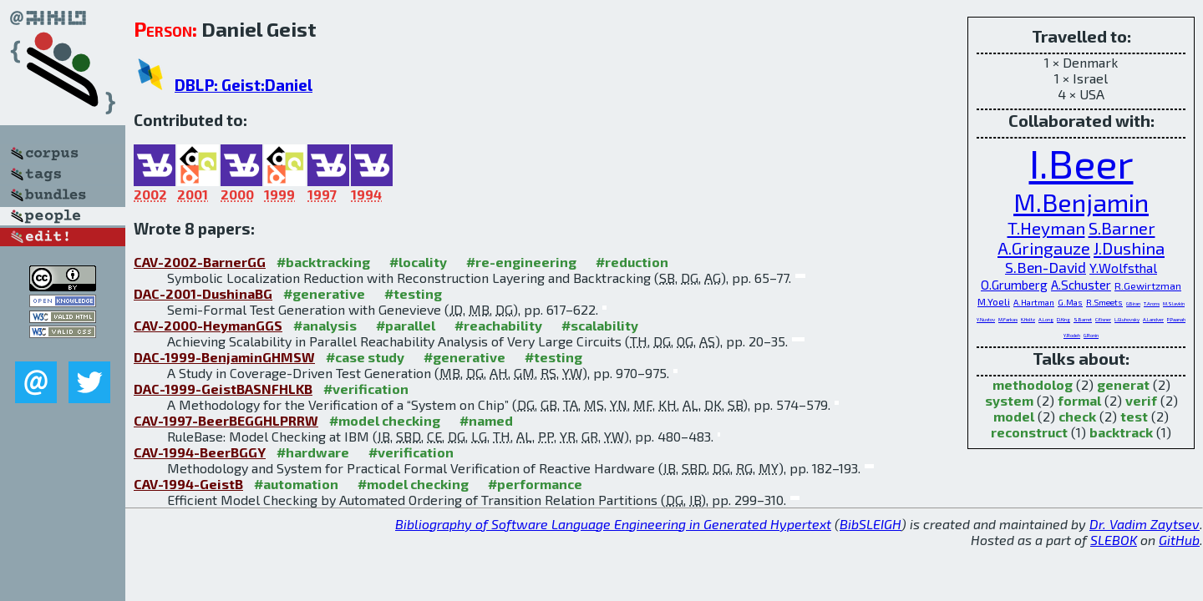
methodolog (1032, 384)
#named (486, 420)
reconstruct (1029, 432)
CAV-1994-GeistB (188, 484)
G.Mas (1070, 302)
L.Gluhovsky (1127, 319)
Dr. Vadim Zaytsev (1144, 524)
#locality (418, 262)
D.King (1063, 319)
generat (1123, 384)
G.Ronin (1091, 335)
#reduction (632, 262)
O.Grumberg (1014, 284)
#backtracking (323, 262)
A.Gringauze (1043, 248)
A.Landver (1153, 319)
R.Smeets (1104, 302)
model (1013, 416)
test (1134, 416)
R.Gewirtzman (1147, 285)
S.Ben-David (1045, 267)
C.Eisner (1103, 319)
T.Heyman (1046, 227)
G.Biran (1133, 303)
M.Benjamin (1081, 202)
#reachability (498, 325)
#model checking (384, 420)
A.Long (1045, 319)
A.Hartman (1033, 302)
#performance (535, 484)
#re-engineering (521, 262)
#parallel (405, 325)
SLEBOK (1113, 540)
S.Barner (1122, 228)
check (1077, 416)
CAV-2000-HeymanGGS (208, 325)
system (1009, 400)
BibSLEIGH (870, 524)
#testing (413, 293)
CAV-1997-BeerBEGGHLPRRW (226, 420)
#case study (365, 357)
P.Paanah (1176, 319)
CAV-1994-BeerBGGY (200, 452)
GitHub (1179, 540)
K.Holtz (1028, 319)
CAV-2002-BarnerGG (200, 262)
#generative (324, 293)
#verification (366, 388)
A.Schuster (1081, 284)
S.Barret (1083, 319)
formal (1079, 400)
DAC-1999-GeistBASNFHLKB (223, 388)
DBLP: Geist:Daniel (243, 84)
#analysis (325, 325)
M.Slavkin (1174, 303)
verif (1141, 400)
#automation (296, 484)
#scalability (599, 325)
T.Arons (1152, 303)
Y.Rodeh (1071, 335)
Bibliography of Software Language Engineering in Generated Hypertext (613, 524)
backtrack (1121, 432)
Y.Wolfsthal (1123, 267)
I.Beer (1081, 163)
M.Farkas (1008, 319)
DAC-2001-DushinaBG (203, 293)
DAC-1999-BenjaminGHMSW (224, 357)
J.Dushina (1129, 248)
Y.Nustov (986, 319)
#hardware (313, 452)
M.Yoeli (993, 301)
